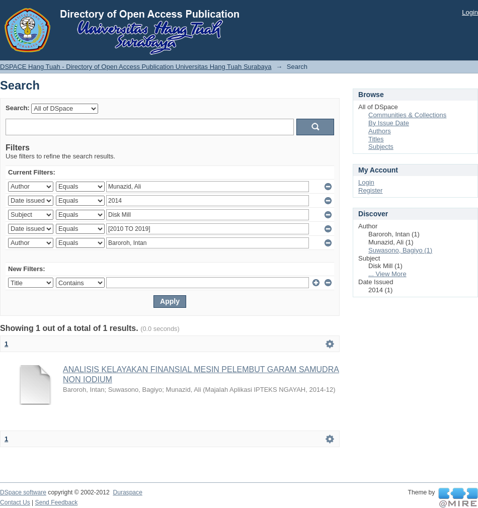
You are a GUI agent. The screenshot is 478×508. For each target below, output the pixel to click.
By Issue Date (388, 123)
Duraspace (127, 492)
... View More (387, 274)
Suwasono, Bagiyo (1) (400, 250)
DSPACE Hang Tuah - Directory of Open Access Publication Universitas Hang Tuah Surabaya (136, 66)
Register (370, 190)
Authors (379, 131)
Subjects (380, 146)
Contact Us (15, 502)
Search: (18, 108)
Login (470, 12)
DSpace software (23, 492)
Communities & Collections (407, 115)
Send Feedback (56, 502)
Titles (376, 139)
